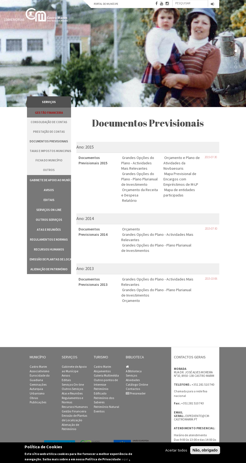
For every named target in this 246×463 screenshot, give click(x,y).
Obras (34, 398)
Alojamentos (102, 371)
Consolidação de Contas (49, 122)
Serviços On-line (48, 210)
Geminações (38, 384)
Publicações (38, 402)
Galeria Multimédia (106, 375)
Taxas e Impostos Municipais (50, 151)
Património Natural (106, 407)
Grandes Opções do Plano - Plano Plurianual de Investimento (139, 179)
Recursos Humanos (49, 249)
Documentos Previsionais (49, 141)
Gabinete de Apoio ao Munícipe (50, 180)
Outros (49, 170)
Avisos (49, 190)
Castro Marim (38, 367)
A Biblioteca (134, 371)
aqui (124, 459)
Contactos (133, 389)
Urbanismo (37, 393)
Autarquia (36, 389)
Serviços (131, 375)
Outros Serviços (49, 220)
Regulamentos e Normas (49, 239)
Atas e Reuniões (49, 229)
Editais (49, 200)
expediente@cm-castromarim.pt (192, 417)
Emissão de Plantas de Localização (50, 259)
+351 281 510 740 (203, 384)
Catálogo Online (137, 384)
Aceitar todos (176, 450)
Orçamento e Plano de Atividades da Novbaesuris (181, 163)
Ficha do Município (49, 160)
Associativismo (39, 371)
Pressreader (136, 393)
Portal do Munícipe (106, 4)
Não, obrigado (205, 450)
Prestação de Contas (49, 132)
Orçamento (131, 229)
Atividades (133, 380)
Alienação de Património (49, 269)
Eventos (99, 411)
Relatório (129, 200)
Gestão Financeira (49, 113)
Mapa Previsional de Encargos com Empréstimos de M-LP (180, 179)
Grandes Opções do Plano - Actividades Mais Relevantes (137, 163)
